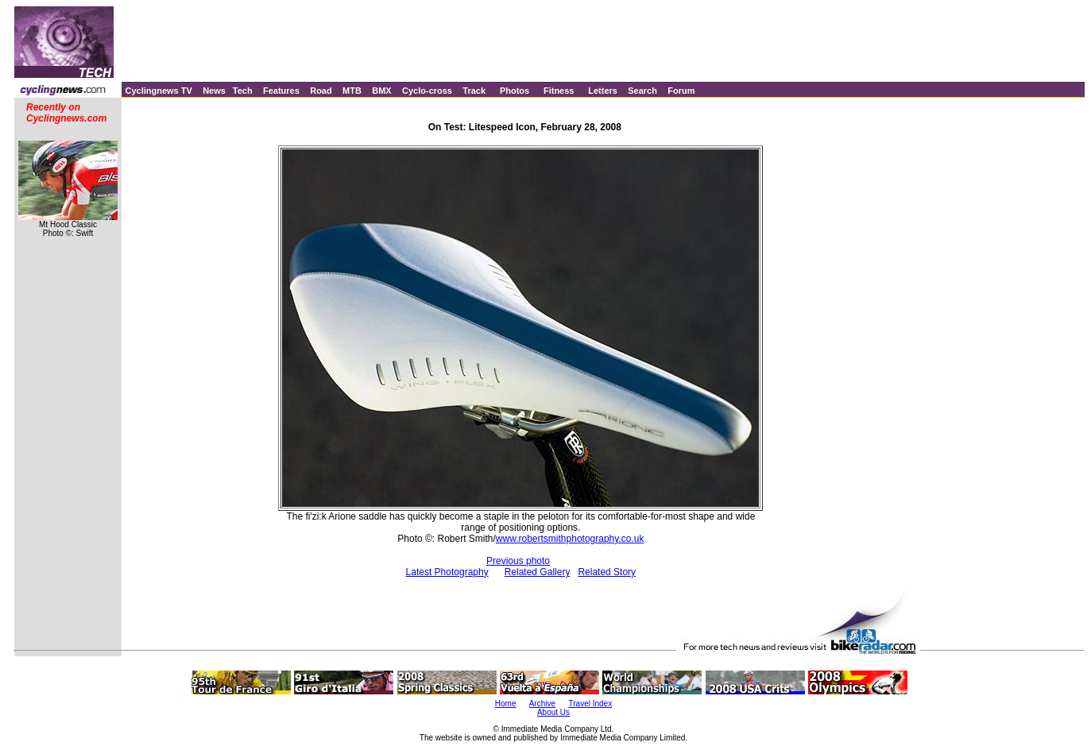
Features (281, 90)
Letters (602, 90)
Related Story (607, 572)
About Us (553, 712)
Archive (542, 703)
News (214, 90)
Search (642, 90)
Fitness (559, 90)
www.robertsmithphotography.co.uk (570, 538)
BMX (381, 90)
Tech (243, 90)
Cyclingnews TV (158, 90)
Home (505, 703)
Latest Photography (447, 572)
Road (321, 90)
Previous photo (518, 560)
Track (474, 90)
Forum (680, 90)
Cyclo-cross (427, 90)
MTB (352, 90)
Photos (514, 90)
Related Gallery (538, 572)
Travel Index (591, 703)
